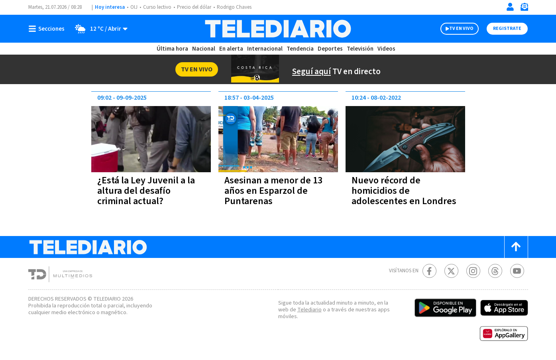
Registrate (507, 28)
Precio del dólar (194, 7)
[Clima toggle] (98, 29)
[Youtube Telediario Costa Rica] (517, 271)
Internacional (265, 49)
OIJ (134, 7)
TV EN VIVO (461, 28)
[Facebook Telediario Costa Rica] (429, 271)
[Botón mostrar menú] (48, 29)
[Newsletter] (524, 8)
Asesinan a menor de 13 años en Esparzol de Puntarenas (273, 190)
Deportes (330, 49)
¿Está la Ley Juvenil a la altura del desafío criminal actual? (146, 190)
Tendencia (300, 49)
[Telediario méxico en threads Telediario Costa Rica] (495, 271)
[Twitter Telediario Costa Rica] (451, 271)
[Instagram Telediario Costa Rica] (473, 271)
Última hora (172, 49)
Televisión (360, 49)
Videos (386, 49)
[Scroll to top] (516, 247)
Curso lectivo (157, 7)
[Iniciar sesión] (510, 7)
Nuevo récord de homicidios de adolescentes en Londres (404, 190)
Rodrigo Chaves (234, 7)
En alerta (231, 49)
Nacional (203, 49)
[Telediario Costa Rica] (278, 29)
